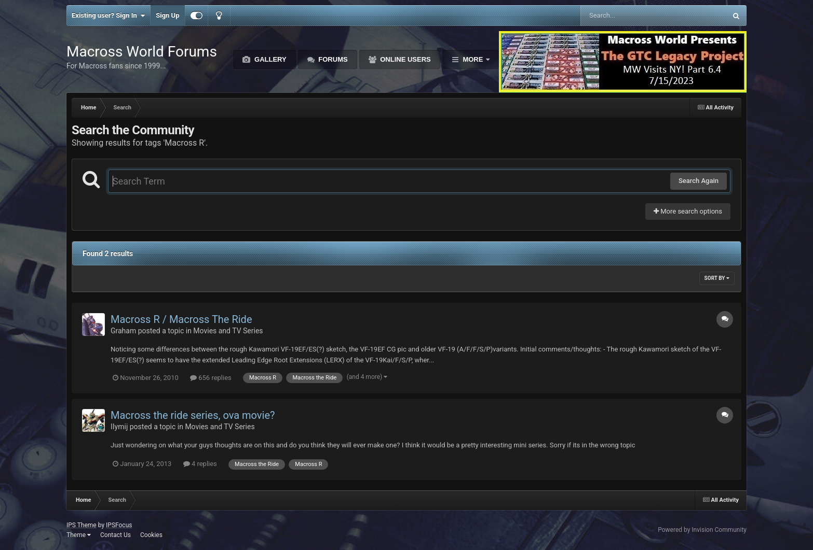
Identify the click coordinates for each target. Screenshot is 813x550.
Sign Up (167, 15)
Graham (123, 331)
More (473, 59)
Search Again (699, 181)
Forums (332, 59)
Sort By (716, 278)
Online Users (404, 59)
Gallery (269, 59)
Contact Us (115, 535)
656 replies (211, 378)
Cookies (151, 535)
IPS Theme (81, 525)
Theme (78, 535)
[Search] (627, 15)
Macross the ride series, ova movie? (193, 415)
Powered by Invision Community (702, 529)
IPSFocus (119, 525)
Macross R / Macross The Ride (181, 319)
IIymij (119, 426)
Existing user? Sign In (108, 15)
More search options (688, 211)
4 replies (200, 464)
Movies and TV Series (228, 331)
